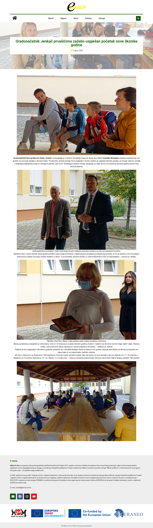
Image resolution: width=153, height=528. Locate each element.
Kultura (88, 18)
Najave (64, 18)
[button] (138, 18)
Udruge (102, 18)
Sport (76, 18)
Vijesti (51, 18)
